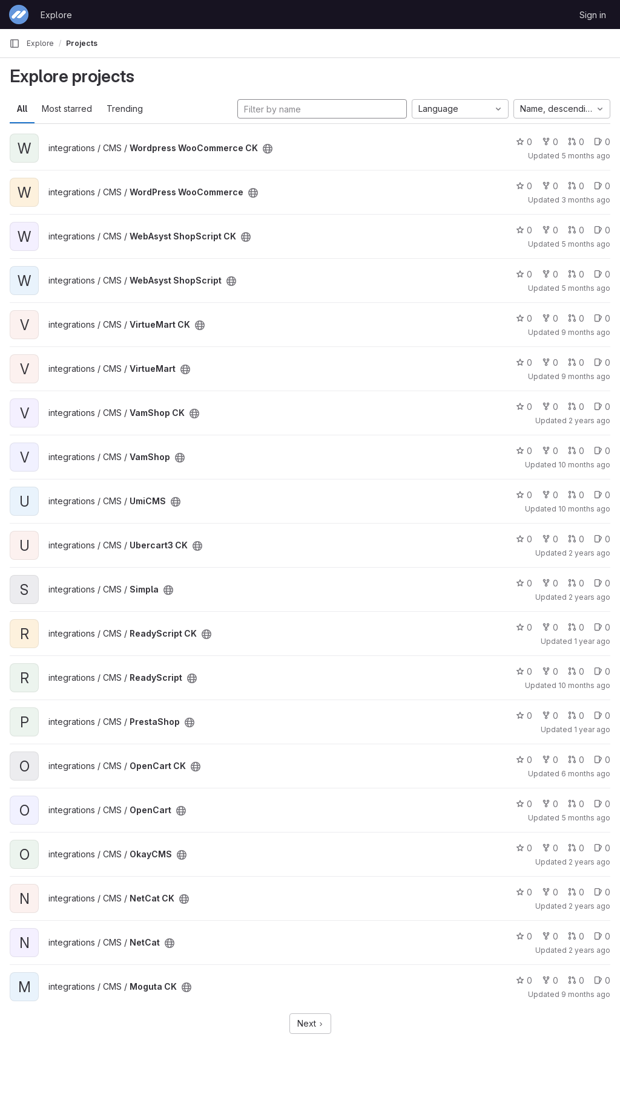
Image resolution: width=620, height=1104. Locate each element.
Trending (125, 108)
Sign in (592, 15)
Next (310, 1023)
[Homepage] (19, 14)
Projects (81, 43)
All (22, 108)
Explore (56, 15)
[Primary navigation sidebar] (14, 43)
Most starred (67, 108)
